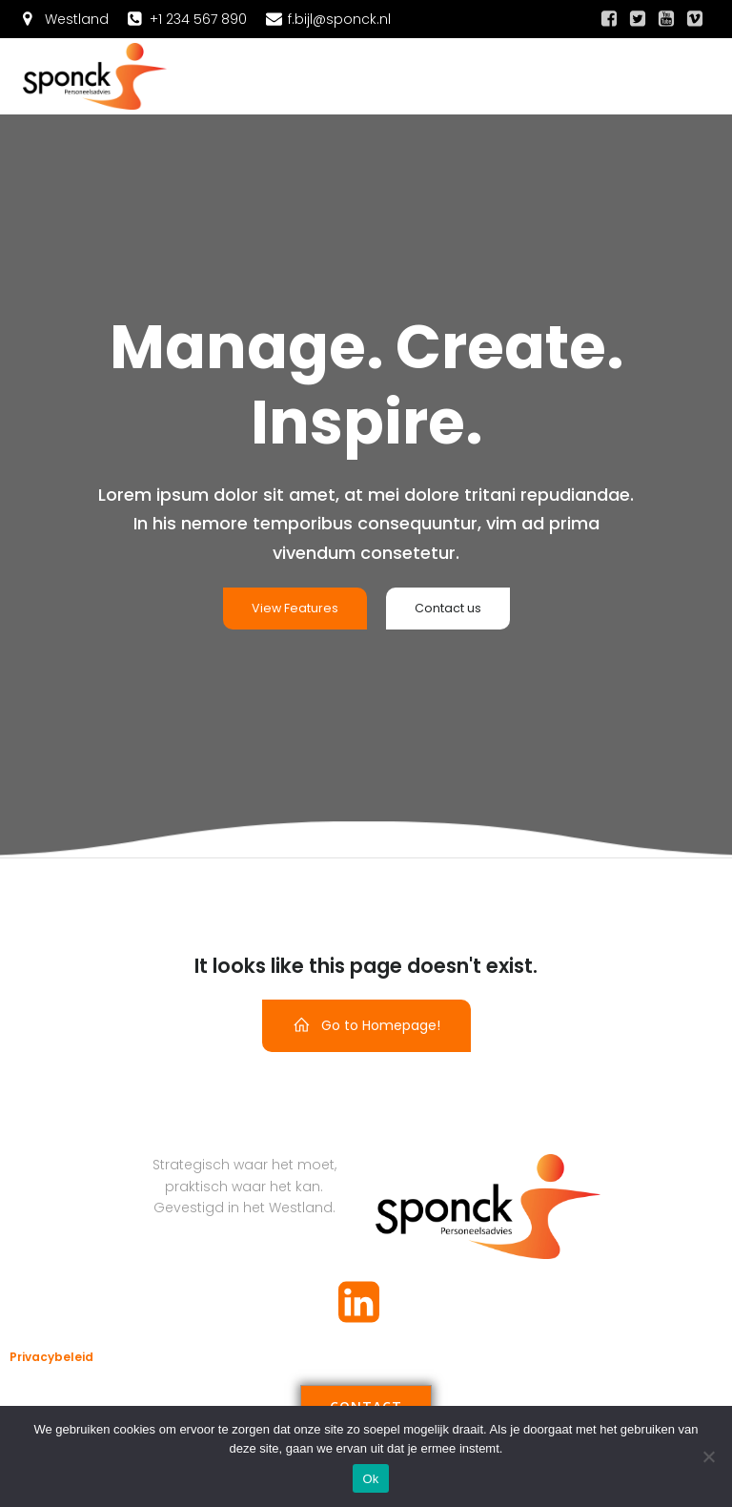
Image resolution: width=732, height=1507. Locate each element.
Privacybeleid (51, 1357)
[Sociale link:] (609, 19)
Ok (370, 1479)
